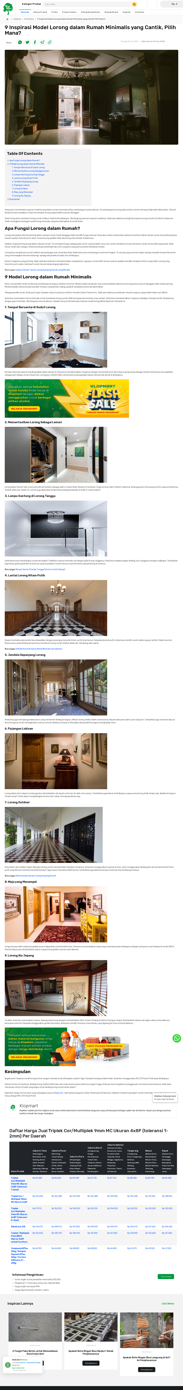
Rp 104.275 (38, 1226)
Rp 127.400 (112, 1233)
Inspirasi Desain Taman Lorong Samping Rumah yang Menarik (43, 270)
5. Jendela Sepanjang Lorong (25, 181)
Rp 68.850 (74, 1248)
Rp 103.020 (150, 1208)
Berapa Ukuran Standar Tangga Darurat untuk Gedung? (40, 569)
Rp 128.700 (57, 1233)
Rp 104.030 (75, 1208)
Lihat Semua (168, 1303)
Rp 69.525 (150, 1248)
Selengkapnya (35, 1363)
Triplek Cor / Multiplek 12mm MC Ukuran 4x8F (19, 1199)
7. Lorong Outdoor (20, 188)
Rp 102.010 (57, 1208)
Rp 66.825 (56, 1248)
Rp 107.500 (75, 1226)
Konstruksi (29, 19)
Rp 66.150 (37, 1248)
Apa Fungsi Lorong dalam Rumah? (25, 160)
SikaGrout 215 (18, 1226)
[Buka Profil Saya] (143, 4)
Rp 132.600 (38, 1233)
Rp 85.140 (149, 1178)
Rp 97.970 (37, 1208)
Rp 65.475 (132, 1248)
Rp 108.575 (57, 1226)
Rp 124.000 (112, 1196)
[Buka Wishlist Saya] (153, 4)
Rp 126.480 (57, 1196)
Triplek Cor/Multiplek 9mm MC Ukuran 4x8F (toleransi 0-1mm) (19, 1214)
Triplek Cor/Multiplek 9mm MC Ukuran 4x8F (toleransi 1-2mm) (19, 1184)
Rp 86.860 (56, 1178)
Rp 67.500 (166, 1248)
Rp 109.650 (93, 1226)
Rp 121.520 (150, 1196)
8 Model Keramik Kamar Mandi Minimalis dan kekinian (39, 649)
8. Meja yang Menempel (22, 192)
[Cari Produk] (134, 4)
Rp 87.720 (92, 1178)
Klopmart (59, 1093)
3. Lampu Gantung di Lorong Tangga (28, 174)
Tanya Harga (165, 1277)
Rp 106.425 (167, 1226)
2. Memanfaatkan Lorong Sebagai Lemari (30, 171)
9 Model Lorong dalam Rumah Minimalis (27, 164)
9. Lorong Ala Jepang (21, 196)
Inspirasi (17, 19)
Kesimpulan (15, 199)
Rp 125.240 (38, 1196)
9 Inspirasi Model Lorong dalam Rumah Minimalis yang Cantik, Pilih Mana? (71, 19)
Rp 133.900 (132, 1233)
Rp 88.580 (132, 1178)
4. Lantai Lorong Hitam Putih (25, 178)
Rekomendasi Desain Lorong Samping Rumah (36, 876)
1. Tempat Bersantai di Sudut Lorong (28, 167)
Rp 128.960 (167, 1196)
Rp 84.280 (37, 1178)
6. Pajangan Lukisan (21, 185)
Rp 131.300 (93, 1233)
